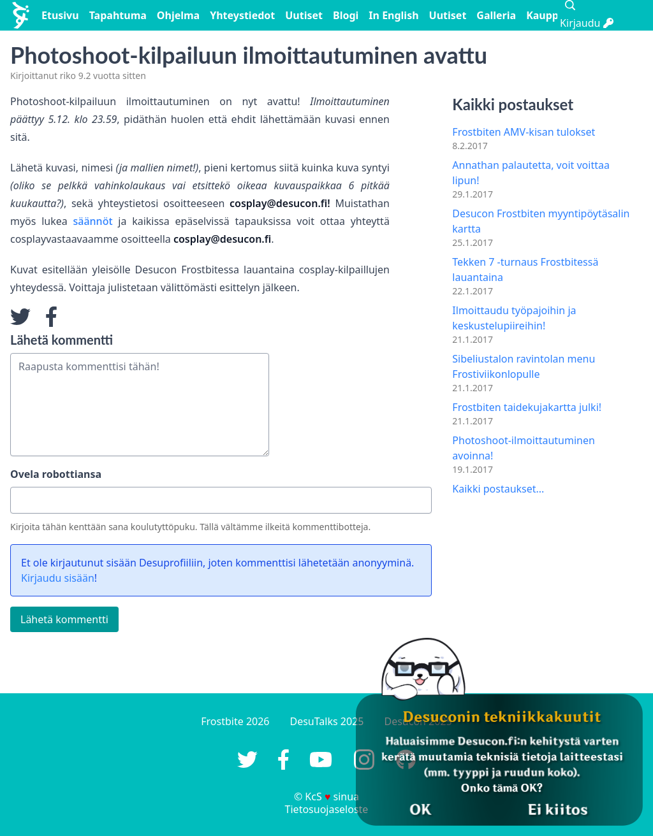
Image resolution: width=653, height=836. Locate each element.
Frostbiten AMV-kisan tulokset (523, 132)
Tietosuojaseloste (327, 809)
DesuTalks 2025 (327, 721)
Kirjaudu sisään (57, 578)
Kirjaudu (586, 23)
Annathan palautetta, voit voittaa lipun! (531, 172)
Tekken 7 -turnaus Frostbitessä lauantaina (525, 269)
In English (393, 15)
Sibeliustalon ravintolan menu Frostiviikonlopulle (523, 366)
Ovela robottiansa (55, 474)
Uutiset (304, 15)
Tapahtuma (118, 15)
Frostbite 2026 (235, 721)
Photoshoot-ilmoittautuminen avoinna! (523, 448)
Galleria (496, 15)
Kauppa (545, 15)
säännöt (93, 221)
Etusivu (60, 15)
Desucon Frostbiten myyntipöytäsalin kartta (540, 221)
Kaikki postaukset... (498, 489)
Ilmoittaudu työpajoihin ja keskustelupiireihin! (514, 318)
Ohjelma (178, 15)
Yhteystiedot (242, 15)
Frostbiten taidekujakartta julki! (526, 407)
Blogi (345, 15)
